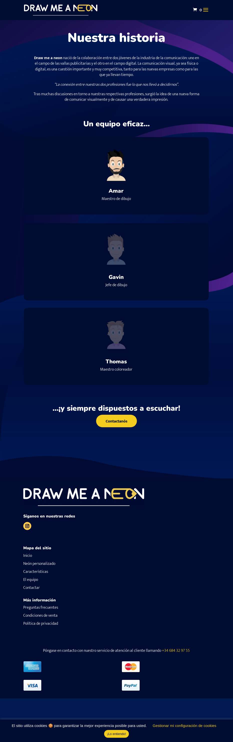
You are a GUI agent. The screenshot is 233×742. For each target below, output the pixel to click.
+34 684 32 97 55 (176, 650)
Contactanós (116, 421)
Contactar (31, 587)
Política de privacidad (40, 623)
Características (35, 571)
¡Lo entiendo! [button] (116, 734)
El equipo (30, 579)
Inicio (27, 555)
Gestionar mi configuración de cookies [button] (184, 725)
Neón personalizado (39, 563)
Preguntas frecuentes (40, 607)
